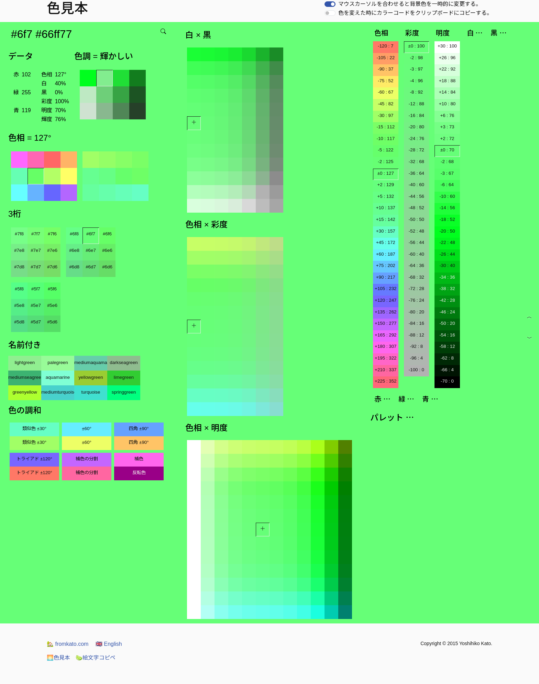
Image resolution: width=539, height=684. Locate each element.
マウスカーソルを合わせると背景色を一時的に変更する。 (409, 4)
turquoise (90, 392)
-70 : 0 (447, 381)
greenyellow (24, 392)
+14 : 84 (447, 92)
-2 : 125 (385, 161)
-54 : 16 (447, 335)
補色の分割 (87, 458)
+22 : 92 (447, 69)
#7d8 (19, 266)
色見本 (58, 658)
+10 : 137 (385, 207)
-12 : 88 (416, 103)
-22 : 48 (447, 242)
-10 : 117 (385, 138)
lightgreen (25, 362)
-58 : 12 (447, 346)
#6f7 (90, 233)
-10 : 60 (447, 196)
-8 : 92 (416, 92)
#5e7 (36, 305)
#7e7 (36, 250)
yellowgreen (90, 377)
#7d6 (52, 266)
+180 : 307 (385, 346)
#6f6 (107, 233)
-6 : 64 (447, 184)
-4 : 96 (416, 80)
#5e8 (19, 305)
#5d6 (52, 321)
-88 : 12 (416, 335)
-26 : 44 (447, 254)
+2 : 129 (385, 184)
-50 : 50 (416, 219)
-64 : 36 (416, 265)
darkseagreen (124, 362)
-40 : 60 (416, 184)
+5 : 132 (385, 196)
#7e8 (19, 250)
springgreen (124, 392)
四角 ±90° (138, 428)
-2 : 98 (416, 57)
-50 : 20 (447, 323)
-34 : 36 (447, 277)
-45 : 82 (385, 103)
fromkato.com (67, 644)
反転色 (139, 472)
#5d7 (36, 321)
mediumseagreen (24, 377)
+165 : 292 (385, 335)
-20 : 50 (447, 231)
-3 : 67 (447, 173)
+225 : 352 (385, 381)
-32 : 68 (416, 161)
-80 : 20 (416, 311)
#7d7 (36, 266)
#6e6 (107, 250)
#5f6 (52, 288)
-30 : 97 (385, 115)
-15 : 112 (385, 126)
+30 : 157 (385, 231)
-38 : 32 (447, 288)
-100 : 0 (416, 369)
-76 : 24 (416, 300)
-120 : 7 (385, 46)
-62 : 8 (447, 358)
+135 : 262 (385, 311)
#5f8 (19, 288)
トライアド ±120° (34, 458)
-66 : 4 (447, 369)
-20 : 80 (416, 126)
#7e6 (52, 250)
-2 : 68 (447, 161)
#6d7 (91, 266)
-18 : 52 (447, 219)
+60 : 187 (385, 254)
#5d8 (19, 321)
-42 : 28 (447, 300)
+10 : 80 (447, 103)
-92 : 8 (416, 346)
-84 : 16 (416, 323)
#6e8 (74, 250)
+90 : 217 (385, 277)
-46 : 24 (447, 311)
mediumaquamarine (90, 362)
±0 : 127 (385, 173)
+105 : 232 (385, 288)
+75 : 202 (385, 265)
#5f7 (35, 288)
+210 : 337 (385, 369)
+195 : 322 (385, 358)
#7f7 (35, 233)
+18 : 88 (447, 80)
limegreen (124, 377)
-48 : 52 (416, 207)
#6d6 (107, 266)
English (109, 644)
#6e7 (91, 250)
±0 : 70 (447, 149)
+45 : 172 (385, 242)
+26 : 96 (447, 57)
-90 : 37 (385, 69)
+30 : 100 (447, 46)
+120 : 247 (385, 300)
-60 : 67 (385, 92)
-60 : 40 (416, 254)
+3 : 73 (447, 126)
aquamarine (58, 377)
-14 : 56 (447, 207)
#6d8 (74, 266)
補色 (138, 458)
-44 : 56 (416, 196)
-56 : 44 (416, 242)
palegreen (57, 362)
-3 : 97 (416, 69)
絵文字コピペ (96, 658)
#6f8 (74, 233)
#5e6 (52, 305)
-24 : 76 (416, 138)
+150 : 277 (385, 323)
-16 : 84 (416, 115)
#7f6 (52, 233)
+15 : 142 (385, 219)
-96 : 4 (416, 358)
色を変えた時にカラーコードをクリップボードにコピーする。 (415, 13)
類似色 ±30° (34, 428)
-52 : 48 (416, 231)
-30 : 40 (447, 265)
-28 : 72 (416, 149)
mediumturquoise (57, 392)
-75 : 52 (385, 80)
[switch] (330, 4)
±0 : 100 (416, 46)
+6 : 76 (447, 115)
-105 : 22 (385, 57)
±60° (86, 428)
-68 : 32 (416, 277)
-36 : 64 (416, 173)
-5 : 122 (385, 149)
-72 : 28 (416, 288)
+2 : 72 (447, 138)
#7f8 (19, 233)
